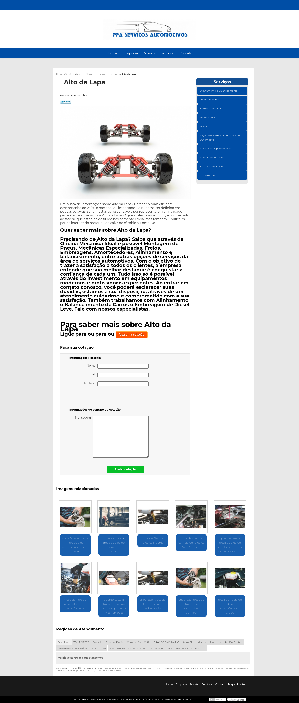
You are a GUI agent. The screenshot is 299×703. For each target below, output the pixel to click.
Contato (186, 53)
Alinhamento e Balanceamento (219, 90)
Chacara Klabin (115, 642)
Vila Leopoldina (137, 648)
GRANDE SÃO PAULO (166, 642)
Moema (201, 642)
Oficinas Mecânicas (212, 166)
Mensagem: (112, 437)
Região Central (233, 642)
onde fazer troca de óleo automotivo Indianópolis (153, 604)
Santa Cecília (98, 648)
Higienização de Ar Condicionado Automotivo (220, 137)
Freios (204, 126)
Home (113, 53)
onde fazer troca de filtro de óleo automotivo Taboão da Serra (75, 545)
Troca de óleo (208, 175)
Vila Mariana (157, 648)
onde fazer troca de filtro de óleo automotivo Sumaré (191, 606)
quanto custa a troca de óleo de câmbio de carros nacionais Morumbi (230, 545)
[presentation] (94, 398)
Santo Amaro (117, 648)
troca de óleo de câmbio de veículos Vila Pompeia (191, 543)
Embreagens (208, 117)
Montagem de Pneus (213, 157)
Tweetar (65, 102)
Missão (149, 53)
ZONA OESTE (81, 642)
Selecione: (64, 642)
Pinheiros (215, 642)
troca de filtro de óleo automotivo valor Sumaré (75, 604)
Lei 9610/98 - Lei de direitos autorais (103, 671)
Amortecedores (209, 99)
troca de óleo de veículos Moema (153, 540)
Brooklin (97, 642)
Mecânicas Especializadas (215, 148)
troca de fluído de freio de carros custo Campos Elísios (230, 606)
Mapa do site (236, 684)
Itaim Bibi (188, 642)
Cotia (147, 642)
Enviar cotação (125, 469)
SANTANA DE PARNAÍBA (72, 648)
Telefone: (116, 383)
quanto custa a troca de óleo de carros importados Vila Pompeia (114, 606)
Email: (117, 375)
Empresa (131, 53)
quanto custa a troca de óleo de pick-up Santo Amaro (114, 545)
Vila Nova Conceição (180, 648)
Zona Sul (200, 648)
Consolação (134, 642)
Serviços (167, 53)
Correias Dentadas (211, 108)
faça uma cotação (131, 334)
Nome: (118, 366)
